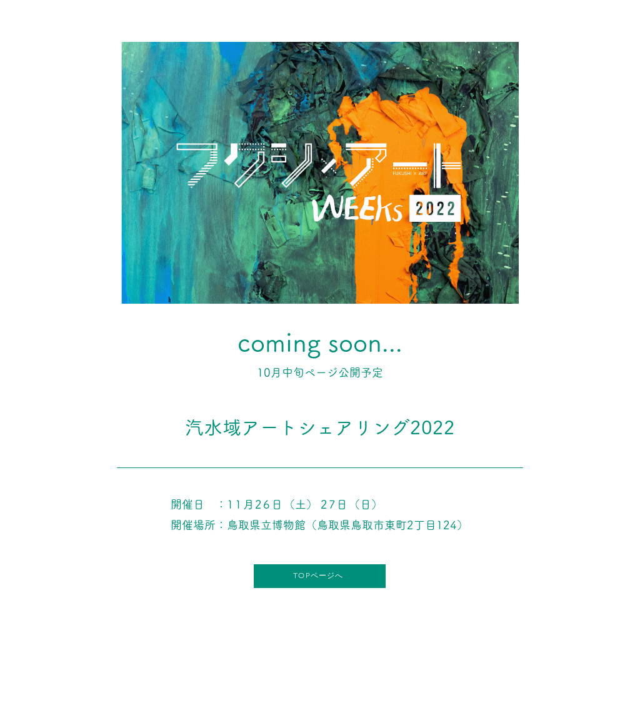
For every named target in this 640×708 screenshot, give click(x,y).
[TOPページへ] (320, 576)
